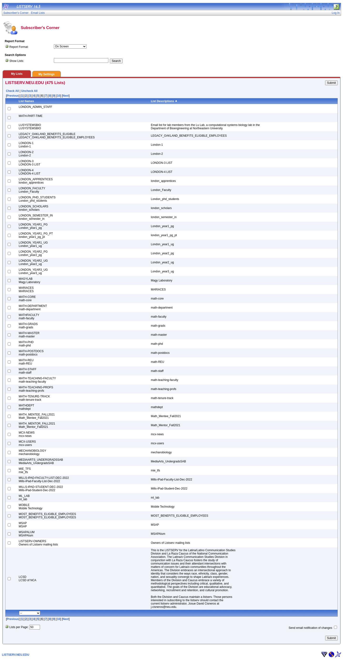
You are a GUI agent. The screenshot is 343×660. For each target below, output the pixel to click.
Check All (12, 91)
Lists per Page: (18, 627)
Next (66, 95)
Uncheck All (29, 91)
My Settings (47, 74)
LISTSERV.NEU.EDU (15, 654)
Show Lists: (16, 61)
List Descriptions (162, 101)
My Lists (16, 73)
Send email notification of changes (310, 628)
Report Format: (19, 47)
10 (58, 95)
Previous (13, 95)
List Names (26, 101)
